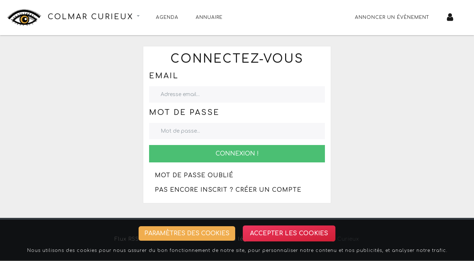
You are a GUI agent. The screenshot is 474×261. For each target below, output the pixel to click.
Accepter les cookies (289, 233)
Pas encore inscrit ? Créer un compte (228, 190)
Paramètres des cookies (186, 233)
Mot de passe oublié (194, 175)
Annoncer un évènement (392, 17)
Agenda (167, 17)
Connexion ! (237, 153)
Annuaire (209, 17)
